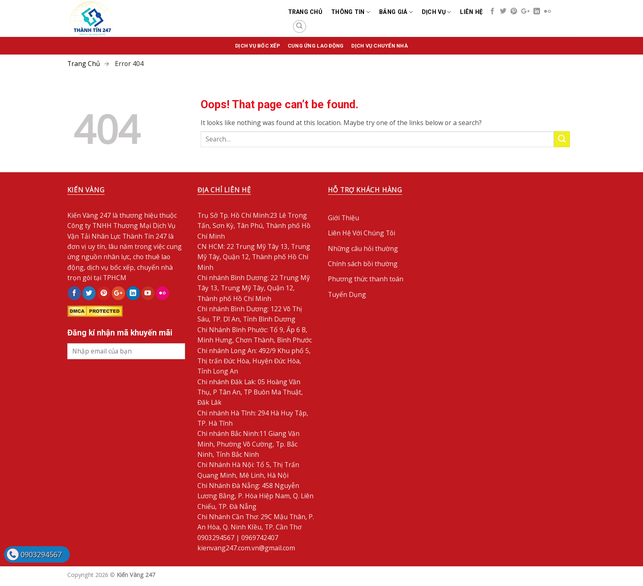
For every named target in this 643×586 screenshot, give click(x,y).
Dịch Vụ (436, 12)
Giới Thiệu (343, 217)
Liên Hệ (471, 12)
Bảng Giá (396, 12)
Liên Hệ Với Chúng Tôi (361, 232)
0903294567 (41, 554)
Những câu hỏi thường (363, 248)
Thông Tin (350, 12)
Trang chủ (305, 12)
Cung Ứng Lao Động (315, 46)
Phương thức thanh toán (365, 278)
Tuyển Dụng (347, 294)
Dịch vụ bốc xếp (257, 46)
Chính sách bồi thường (363, 263)
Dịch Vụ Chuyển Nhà (379, 46)
